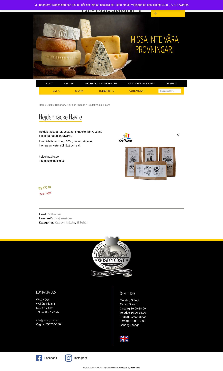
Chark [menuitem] (79, 91)
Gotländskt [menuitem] (137, 91)
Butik (49, 104)
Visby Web (135, 368)
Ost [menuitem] (55, 91)
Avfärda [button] (184, 4)
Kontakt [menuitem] (172, 83)
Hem (42, 104)
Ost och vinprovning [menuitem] (141, 83)
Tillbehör (60, 104)
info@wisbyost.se (47, 320)
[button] (168, 13)
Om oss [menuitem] (69, 83)
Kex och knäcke (76, 104)
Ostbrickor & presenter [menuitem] (101, 83)
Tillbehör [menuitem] (105, 91)
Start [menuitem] (49, 83)
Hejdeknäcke (63, 218)
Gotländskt (54, 214)
